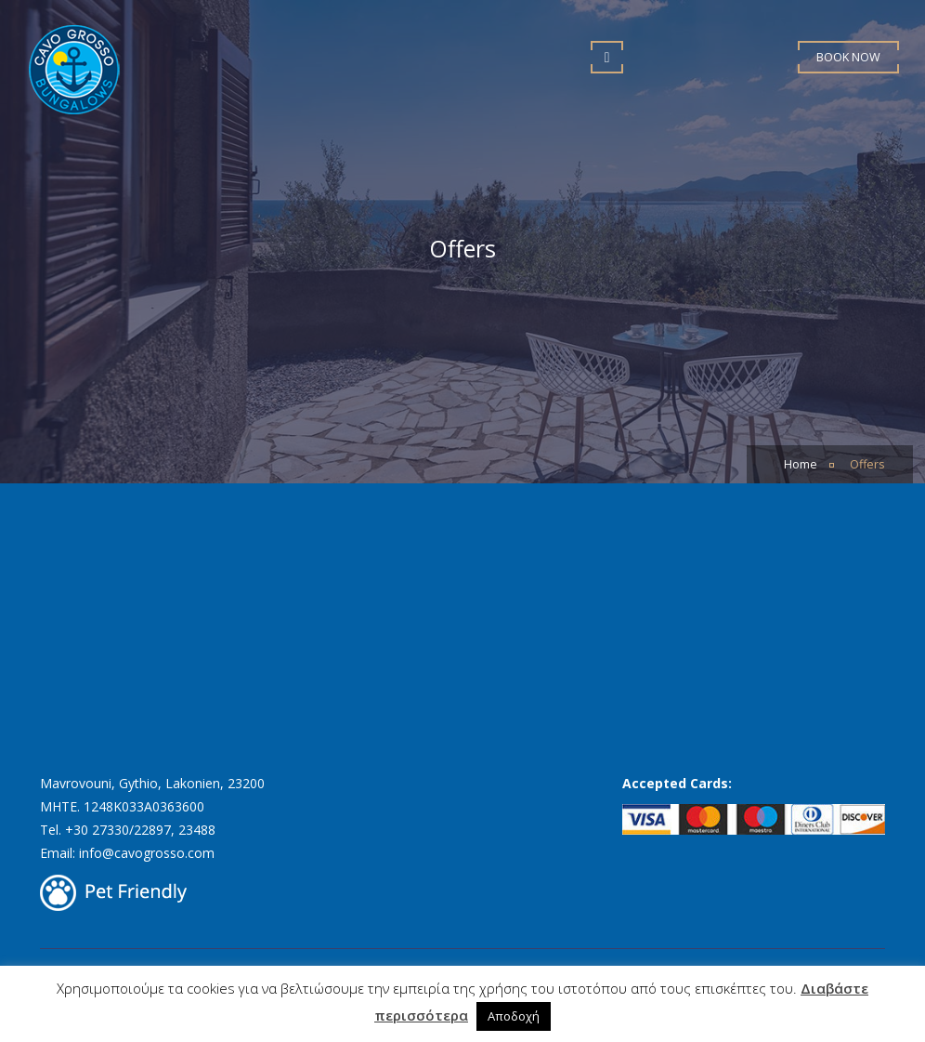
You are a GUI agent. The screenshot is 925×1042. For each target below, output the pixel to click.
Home (800, 464)
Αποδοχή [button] (514, 1016)
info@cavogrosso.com (147, 853)
